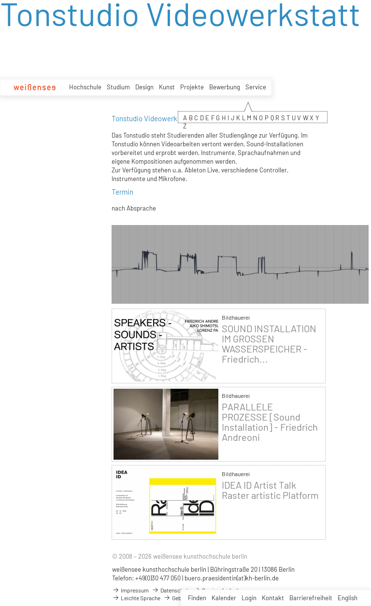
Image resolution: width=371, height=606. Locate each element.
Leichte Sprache (136, 597)
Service (255, 87)
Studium (118, 87)
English (347, 598)
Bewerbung (224, 87)
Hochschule (85, 87)
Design (144, 87)
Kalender (224, 598)
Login (249, 598)
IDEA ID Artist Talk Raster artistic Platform (270, 490)
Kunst (167, 87)
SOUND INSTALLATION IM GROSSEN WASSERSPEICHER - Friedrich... (269, 344)
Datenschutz (171, 590)
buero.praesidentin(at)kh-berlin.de (232, 578)
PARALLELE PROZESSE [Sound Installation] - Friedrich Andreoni (270, 422)
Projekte (192, 87)
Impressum (130, 590)
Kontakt (273, 598)
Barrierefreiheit (310, 598)
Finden (197, 598)
